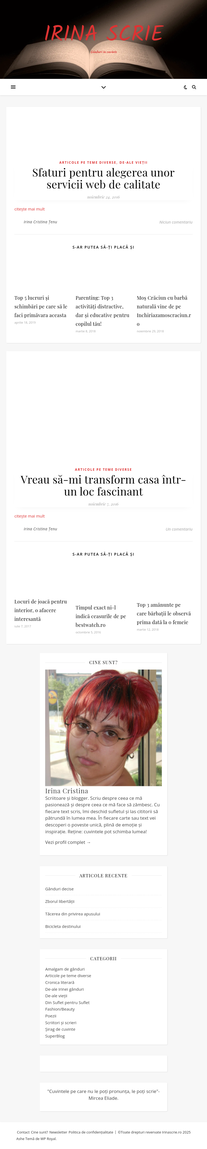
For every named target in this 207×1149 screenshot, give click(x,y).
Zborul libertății (60, 901)
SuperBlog (55, 1036)
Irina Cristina (66, 790)
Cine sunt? (39, 1132)
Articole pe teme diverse (87, 162)
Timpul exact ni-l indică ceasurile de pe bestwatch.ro (101, 616)
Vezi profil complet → (68, 842)
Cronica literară (59, 982)
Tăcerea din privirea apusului (72, 913)
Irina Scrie (103, 35)
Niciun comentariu (176, 222)
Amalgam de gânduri (65, 969)
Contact (23, 1132)
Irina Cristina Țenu (40, 221)
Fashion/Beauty (60, 1009)
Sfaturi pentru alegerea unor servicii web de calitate (103, 178)
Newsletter (58, 1132)
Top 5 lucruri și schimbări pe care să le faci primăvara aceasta (40, 306)
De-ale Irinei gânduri (64, 989)
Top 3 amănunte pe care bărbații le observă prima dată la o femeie (164, 613)
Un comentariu (179, 529)
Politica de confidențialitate (91, 1132)
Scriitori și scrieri (60, 1022)
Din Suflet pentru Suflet (67, 1002)
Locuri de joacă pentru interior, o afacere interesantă (40, 610)
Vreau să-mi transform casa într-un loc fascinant (103, 485)
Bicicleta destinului (63, 926)
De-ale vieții (133, 162)
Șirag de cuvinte (60, 1029)
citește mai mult (29, 209)
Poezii (50, 1015)
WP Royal (48, 1138)
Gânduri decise (59, 888)
